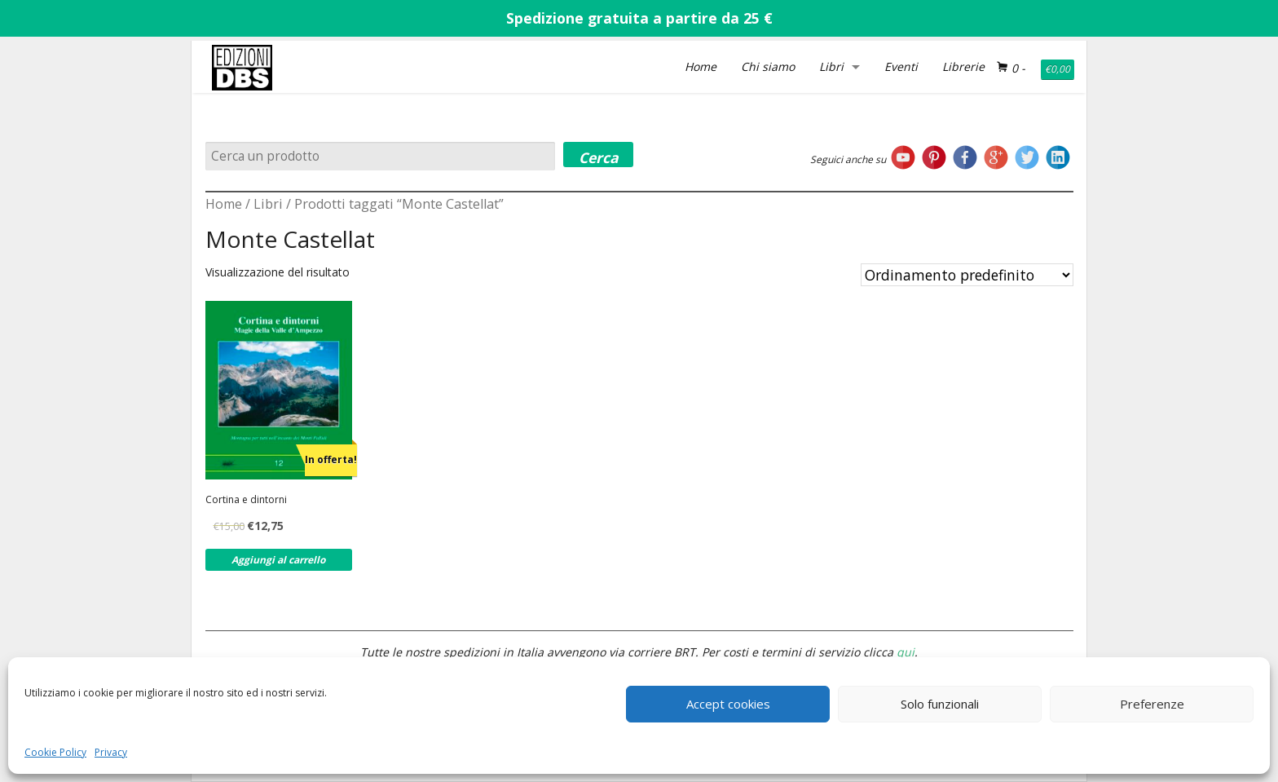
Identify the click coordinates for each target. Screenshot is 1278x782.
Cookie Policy (55, 752)
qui (905, 652)
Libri (831, 66)
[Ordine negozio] (967, 274)
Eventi (901, 66)
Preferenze (1152, 704)
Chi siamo (768, 66)
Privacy (111, 752)
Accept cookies (728, 704)
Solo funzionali (940, 704)
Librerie (963, 66)
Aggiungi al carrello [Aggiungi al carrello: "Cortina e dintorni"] (278, 560)
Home (700, 66)
